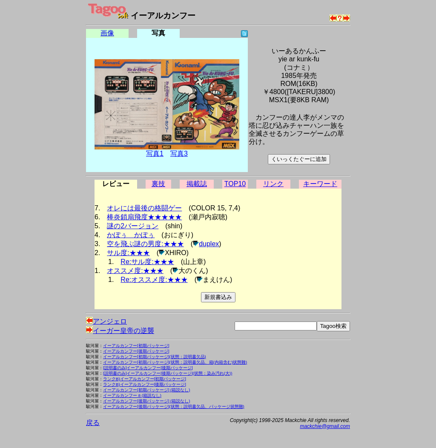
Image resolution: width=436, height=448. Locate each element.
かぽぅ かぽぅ (131, 234)
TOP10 (235, 183)
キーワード (320, 183)
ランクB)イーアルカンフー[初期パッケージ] (144, 378)
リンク (273, 183)
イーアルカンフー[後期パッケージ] (136, 351)
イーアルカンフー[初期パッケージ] (136, 345)
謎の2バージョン (132, 226)
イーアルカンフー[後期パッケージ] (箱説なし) (146, 401)
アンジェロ (106, 321)
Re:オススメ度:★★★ (153, 279)
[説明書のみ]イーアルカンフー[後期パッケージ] (148, 367)
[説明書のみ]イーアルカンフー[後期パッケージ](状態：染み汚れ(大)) (167, 373)
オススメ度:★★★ (135, 270)
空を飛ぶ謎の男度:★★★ (145, 243)
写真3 (179, 153)
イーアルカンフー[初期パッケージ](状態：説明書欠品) (154, 356)
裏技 (158, 183)
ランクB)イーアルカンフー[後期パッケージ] (144, 384)
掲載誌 (196, 183)
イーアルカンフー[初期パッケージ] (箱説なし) (146, 390)
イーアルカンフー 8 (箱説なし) (132, 395)
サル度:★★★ (128, 252)
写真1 (155, 153)
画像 (107, 33)
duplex (209, 243)
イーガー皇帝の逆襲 (120, 330)
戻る (93, 422)
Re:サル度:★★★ (147, 261)
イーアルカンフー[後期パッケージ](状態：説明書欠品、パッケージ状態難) (173, 406)
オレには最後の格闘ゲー (144, 208)
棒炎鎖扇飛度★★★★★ (144, 217)
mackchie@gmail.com (325, 426)
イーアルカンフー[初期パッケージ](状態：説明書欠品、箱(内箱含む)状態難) (175, 362)
